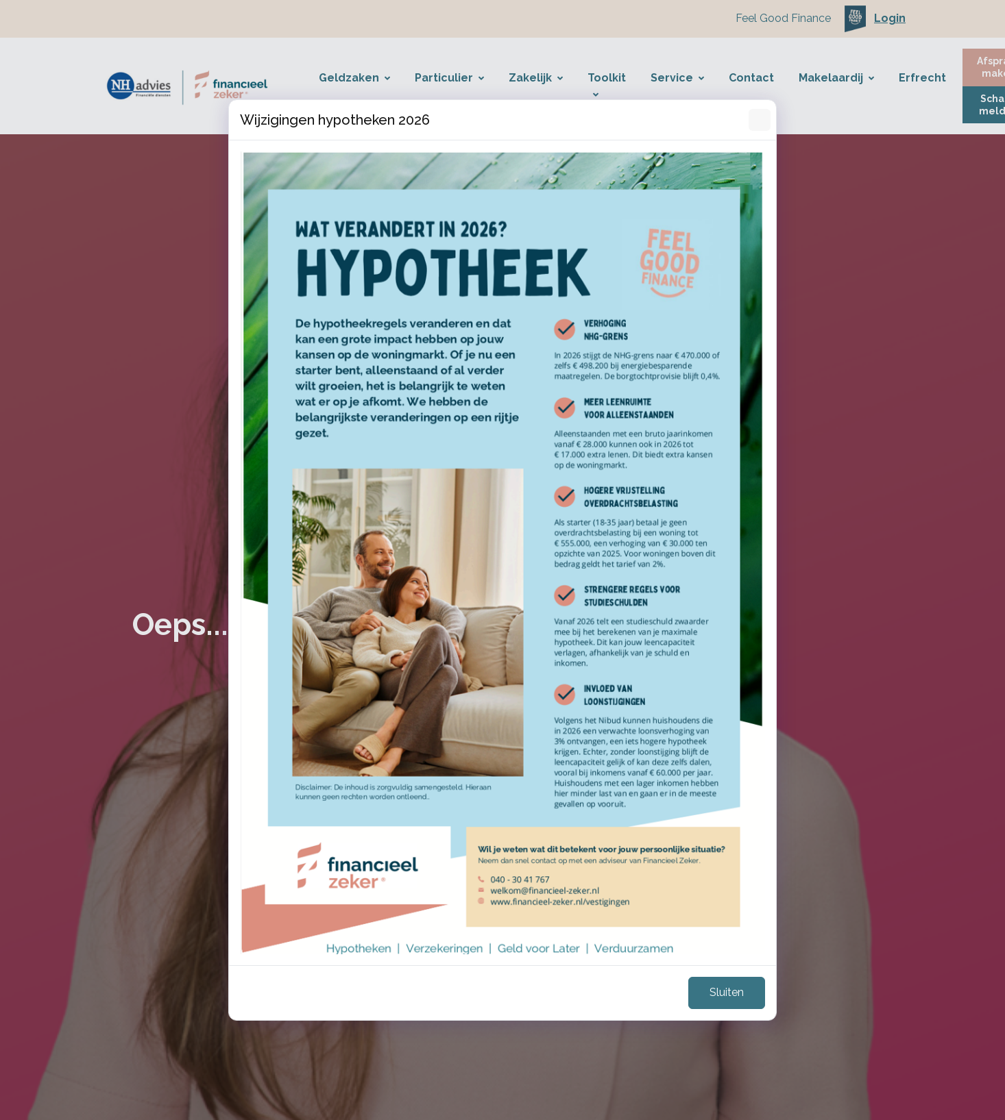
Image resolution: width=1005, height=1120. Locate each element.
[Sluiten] (760, 120)
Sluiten (727, 992)
